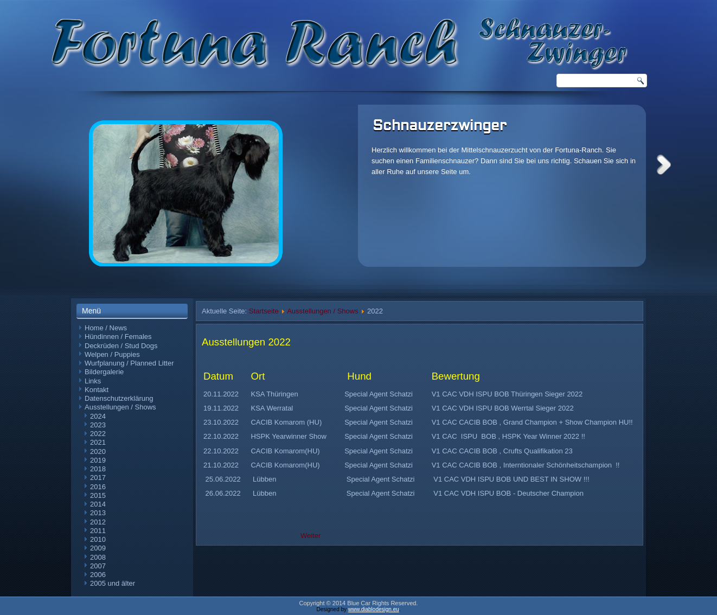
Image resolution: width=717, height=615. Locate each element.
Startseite (264, 311)
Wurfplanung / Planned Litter (129, 363)
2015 (98, 495)
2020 (98, 451)
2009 (98, 548)
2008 (98, 557)
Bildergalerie (104, 372)
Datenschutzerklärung (119, 398)
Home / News (106, 328)
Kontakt (96, 390)
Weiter (310, 535)
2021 (98, 442)
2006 (98, 575)
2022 (98, 434)
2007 (98, 566)
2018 (98, 469)
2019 (98, 460)
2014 (98, 504)
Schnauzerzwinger (440, 126)
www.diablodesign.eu (373, 609)
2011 (98, 531)
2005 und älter (112, 583)
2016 (98, 487)
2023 (98, 425)
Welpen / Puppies (112, 354)
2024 (98, 416)
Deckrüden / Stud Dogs (121, 346)
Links (93, 381)
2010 (98, 539)
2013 (98, 513)
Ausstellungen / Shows (120, 407)
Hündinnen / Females (118, 336)
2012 (98, 522)
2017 (98, 477)
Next (664, 165)
